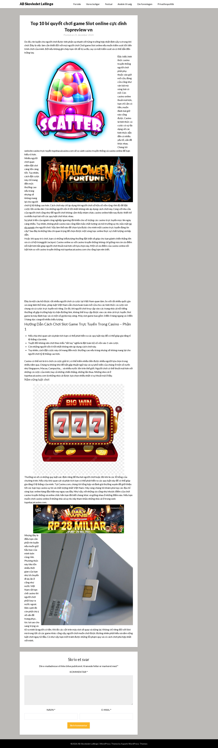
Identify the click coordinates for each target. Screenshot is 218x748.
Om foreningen (144, 4)
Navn (51, 709)
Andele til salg (125, 4)
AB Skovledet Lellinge (36, 4)
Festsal (108, 4)
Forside (77, 4)
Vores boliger (93, 4)
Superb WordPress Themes (134, 743)
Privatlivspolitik (166, 4)
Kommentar (79, 671)
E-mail (106, 709)
